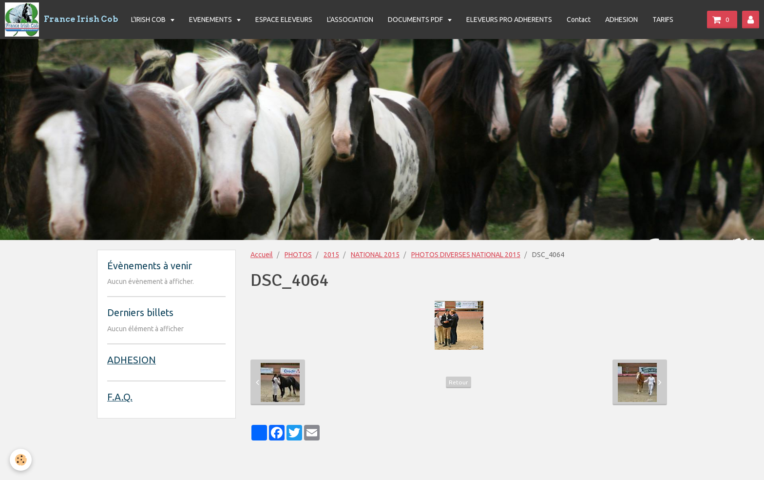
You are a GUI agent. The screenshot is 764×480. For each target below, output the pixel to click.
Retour (458, 382)
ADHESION (621, 19)
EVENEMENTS (211, 19)
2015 (331, 255)
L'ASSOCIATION (350, 19)
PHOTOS (298, 255)
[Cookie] (21, 460)
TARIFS (662, 19)
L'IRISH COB (149, 19)
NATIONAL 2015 (375, 255)
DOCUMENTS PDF (416, 19)
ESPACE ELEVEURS (283, 19)
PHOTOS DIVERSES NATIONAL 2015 (465, 255)
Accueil (261, 255)
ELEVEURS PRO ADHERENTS (509, 19)
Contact (579, 19)
